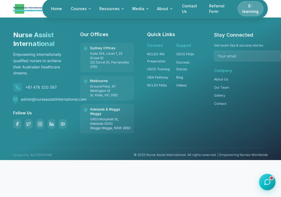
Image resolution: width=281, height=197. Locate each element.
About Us (221, 82)
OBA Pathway (157, 79)
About (165, 8)
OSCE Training (158, 71)
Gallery (219, 98)
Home (56, 8)
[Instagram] (40, 124)
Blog (179, 79)
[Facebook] (17, 124)
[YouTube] (63, 124)
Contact (220, 106)
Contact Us (189, 9)
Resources (112, 8)
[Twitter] (29, 124)
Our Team (221, 90)
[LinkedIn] (51, 124)
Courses (81, 8)
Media (140, 8)
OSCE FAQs (185, 56)
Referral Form (216, 9)
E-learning (250, 9)
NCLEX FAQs (157, 87)
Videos (181, 87)
